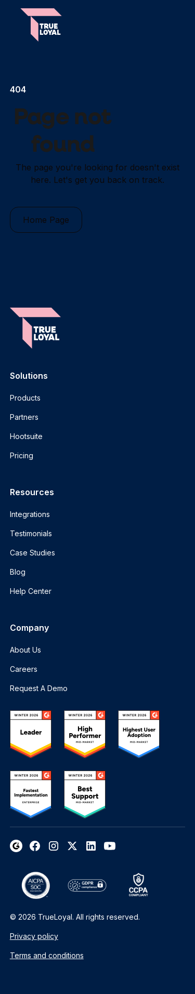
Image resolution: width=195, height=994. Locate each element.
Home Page (46, 220)
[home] (41, 25)
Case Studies (32, 552)
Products (25, 397)
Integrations (30, 514)
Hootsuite (26, 436)
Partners (24, 417)
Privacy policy (34, 936)
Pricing (21, 455)
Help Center (30, 591)
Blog (17, 571)
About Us (25, 649)
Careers (23, 669)
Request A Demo (39, 688)
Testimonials (31, 533)
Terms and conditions (47, 955)
